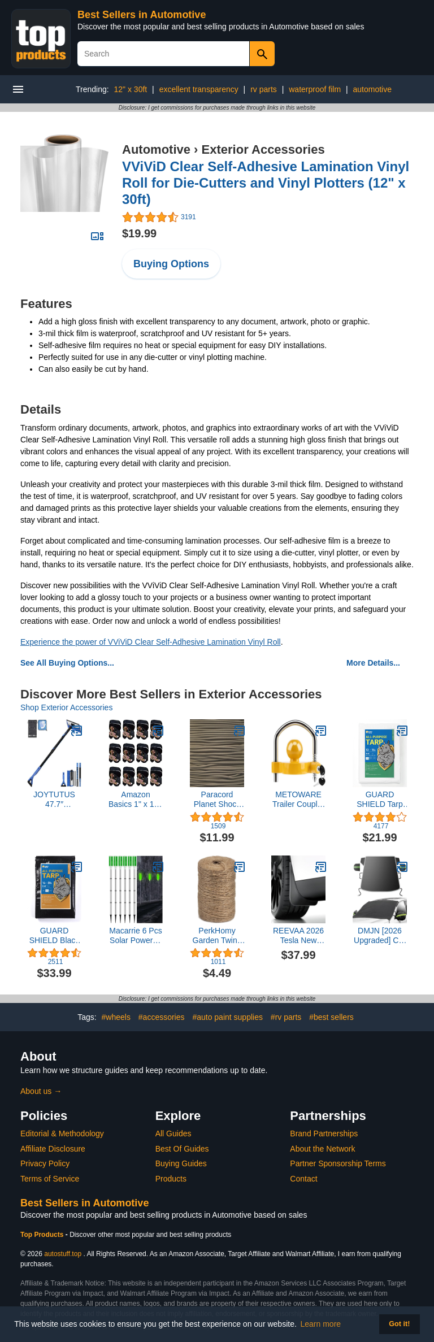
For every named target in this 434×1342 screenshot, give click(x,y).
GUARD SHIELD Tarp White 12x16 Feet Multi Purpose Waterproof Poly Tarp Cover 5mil (379, 799)
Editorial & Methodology (62, 1133)
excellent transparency (198, 89)
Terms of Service (49, 1178)
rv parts (263, 89)
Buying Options (171, 264)
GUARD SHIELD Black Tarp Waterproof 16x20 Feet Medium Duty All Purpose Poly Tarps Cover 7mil (54, 935)
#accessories (161, 1017)
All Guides (173, 1133)
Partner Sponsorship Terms (337, 1163)
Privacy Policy (45, 1163)
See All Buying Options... (67, 662)
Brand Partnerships (324, 1133)
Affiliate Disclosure (52, 1148)
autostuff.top (62, 1254)
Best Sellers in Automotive (141, 14)
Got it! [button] (399, 1324)
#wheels (116, 1017)
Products (170, 1178)
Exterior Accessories (263, 149)
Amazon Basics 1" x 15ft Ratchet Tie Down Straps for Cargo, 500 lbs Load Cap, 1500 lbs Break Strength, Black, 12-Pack (135, 799)
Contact (303, 1178)
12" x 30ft (130, 89)
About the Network (322, 1148)
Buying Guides (181, 1163)
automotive (372, 89)
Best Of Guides (182, 1148)
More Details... (373, 662)
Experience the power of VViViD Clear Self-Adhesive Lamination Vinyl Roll (150, 641)
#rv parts (286, 1017)
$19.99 (139, 233)
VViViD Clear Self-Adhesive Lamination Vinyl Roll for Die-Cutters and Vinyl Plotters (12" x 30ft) (265, 183)
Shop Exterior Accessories (66, 707)
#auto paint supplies (227, 1017)
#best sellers (331, 1017)
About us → (41, 1091)
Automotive (156, 149)
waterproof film (315, 89)
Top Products (43, 1235)
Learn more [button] (321, 1323)
